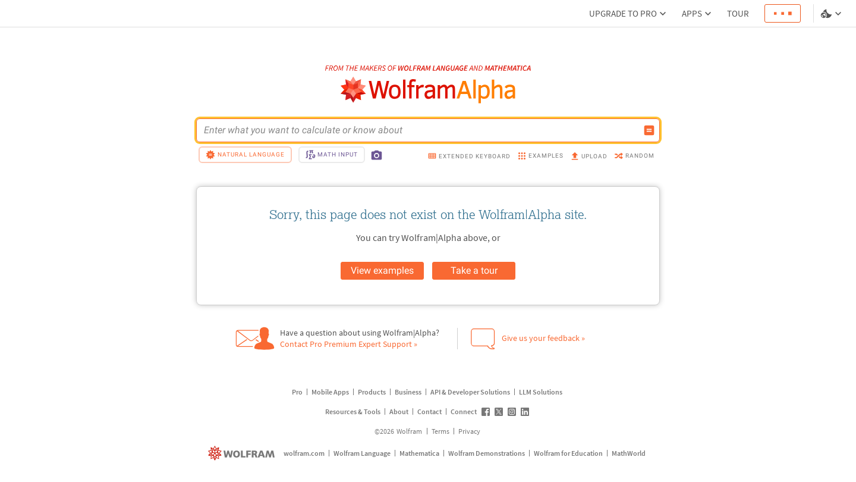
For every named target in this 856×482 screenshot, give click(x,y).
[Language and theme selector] (832, 13)
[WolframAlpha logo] (428, 90)
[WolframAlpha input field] (420, 130)
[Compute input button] (649, 130)
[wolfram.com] (242, 453)
